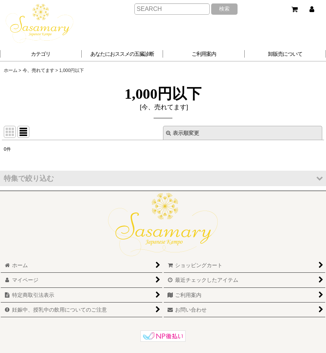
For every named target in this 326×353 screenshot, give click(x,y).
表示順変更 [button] (182, 133)
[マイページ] (311, 9)
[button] (122, 54)
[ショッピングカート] (294, 9)
